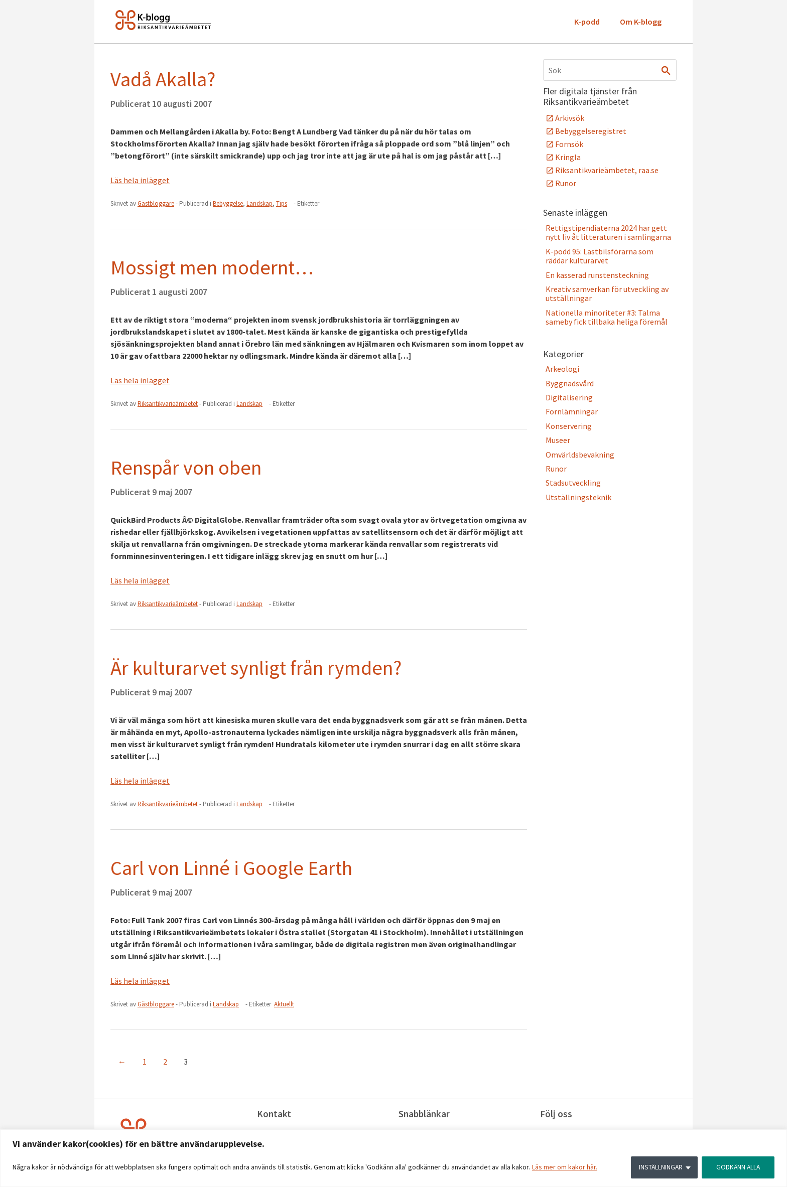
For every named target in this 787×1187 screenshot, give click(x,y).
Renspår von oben (185, 467)
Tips (281, 203)
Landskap (259, 203)
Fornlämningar (572, 411)
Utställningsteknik (578, 497)
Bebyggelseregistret (590, 131)
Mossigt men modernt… (212, 267)
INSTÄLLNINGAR (658, 1167)
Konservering (569, 426)
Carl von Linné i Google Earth (231, 867)
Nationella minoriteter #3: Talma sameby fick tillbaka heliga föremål (607, 317)
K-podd (587, 22)
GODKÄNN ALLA (737, 1167)
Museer (558, 440)
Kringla (568, 157)
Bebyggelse (228, 203)
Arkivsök (569, 118)
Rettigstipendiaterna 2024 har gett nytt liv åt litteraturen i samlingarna (608, 232)
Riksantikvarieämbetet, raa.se (607, 170)
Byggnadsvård (570, 383)
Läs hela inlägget (140, 180)
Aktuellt (284, 1004)
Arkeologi (562, 369)
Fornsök (569, 144)
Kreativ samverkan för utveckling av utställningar (607, 293)
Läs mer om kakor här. (564, 1167)
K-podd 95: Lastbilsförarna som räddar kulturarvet (599, 255)
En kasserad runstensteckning (597, 275)
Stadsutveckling (573, 483)
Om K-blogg (641, 22)
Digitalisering (569, 397)
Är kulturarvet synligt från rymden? (256, 667)
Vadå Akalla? (162, 79)
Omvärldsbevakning (580, 455)
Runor (565, 183)
